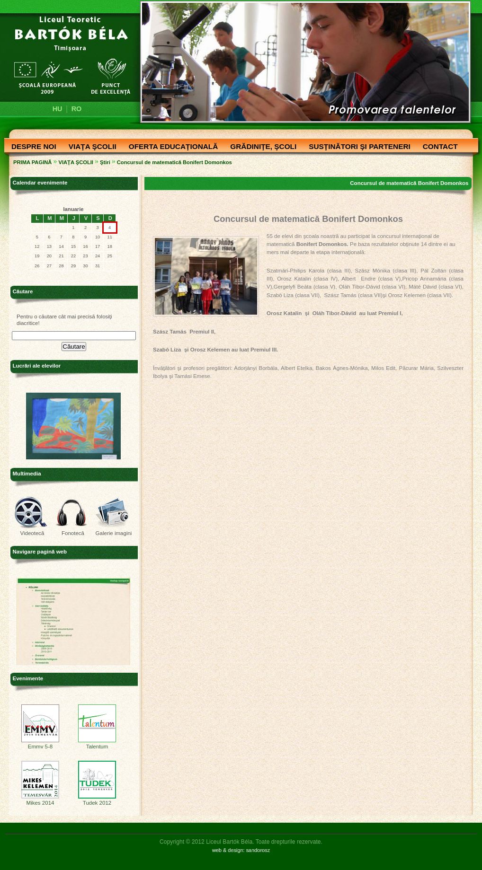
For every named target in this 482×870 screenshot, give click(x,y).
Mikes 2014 (40, 800)
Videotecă (32, 533)
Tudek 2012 (97, 800)
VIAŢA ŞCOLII (90, 147)
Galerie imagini (114, 533)
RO (76, 109)
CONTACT (438, 147)
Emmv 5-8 (40, 744)
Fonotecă (73, 533)
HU (57, 109)
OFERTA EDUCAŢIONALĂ (171, 147)
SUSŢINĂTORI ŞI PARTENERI (357, 147)
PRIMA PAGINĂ (32, 162)
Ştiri (105, 162)
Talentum (97, 744)
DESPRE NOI (31, 147)
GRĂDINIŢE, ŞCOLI (260, 147)
